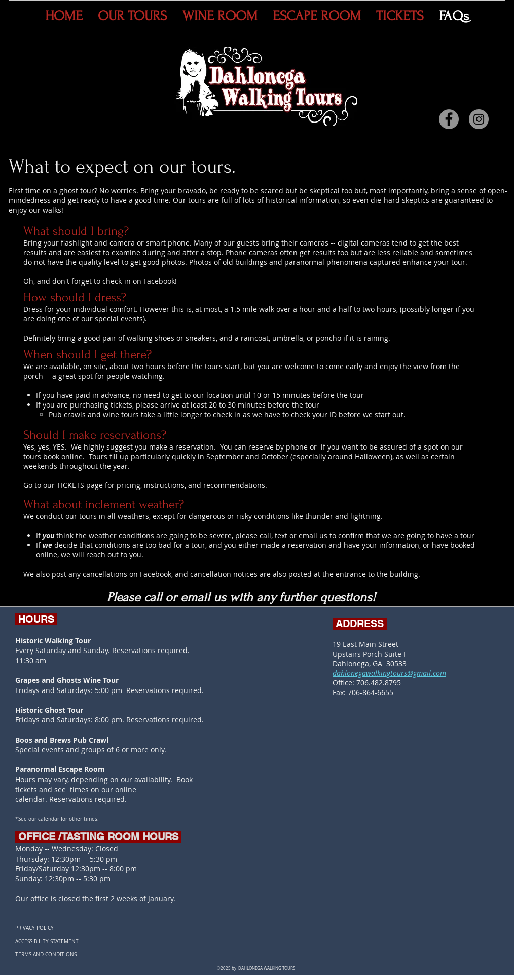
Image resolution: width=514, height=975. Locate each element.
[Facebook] (449, 119)
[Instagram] (479, 119)
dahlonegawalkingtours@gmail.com (389, 673)
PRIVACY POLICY (34, 928)
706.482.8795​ (378, 682)
